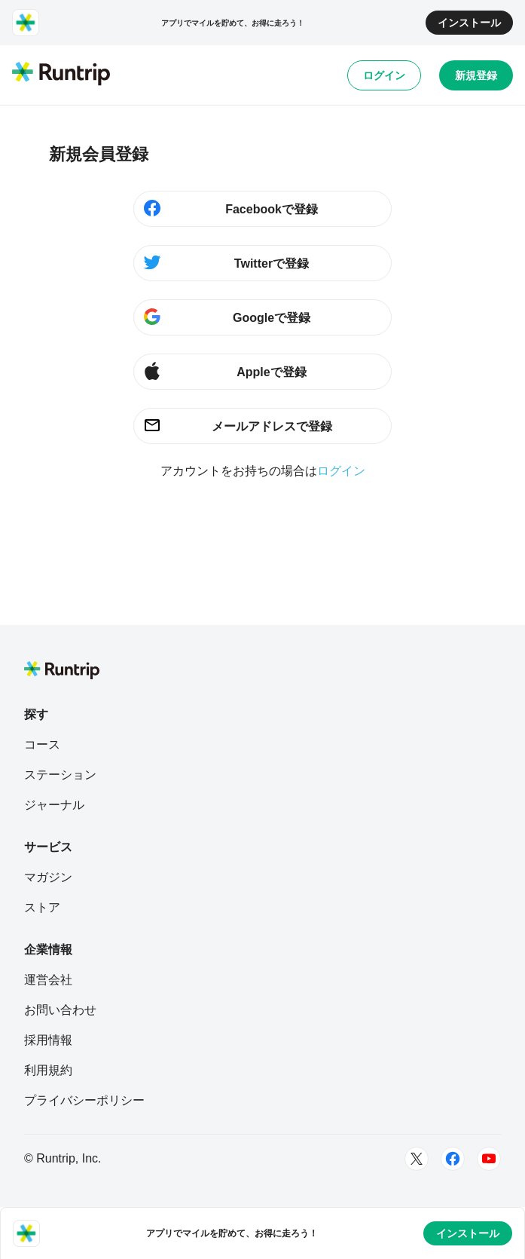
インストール (469, 23)
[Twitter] (416, 1159)
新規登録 (476, 75)
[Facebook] (453, 1159)
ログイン (384, 75)
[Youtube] (489, 1159)
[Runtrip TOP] (61, 74)
